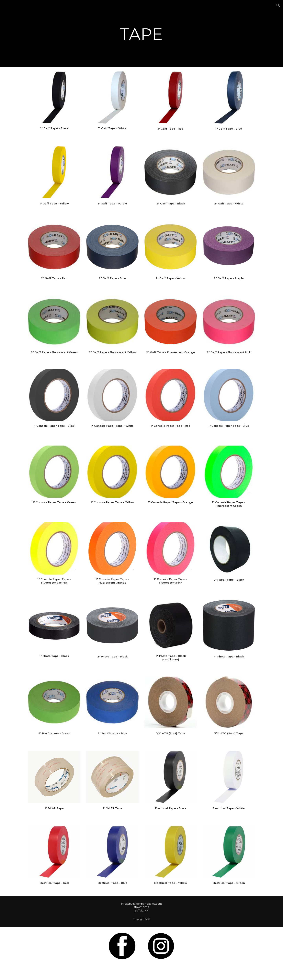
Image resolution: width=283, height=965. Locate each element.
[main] (141, 33)
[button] (278, 5)
